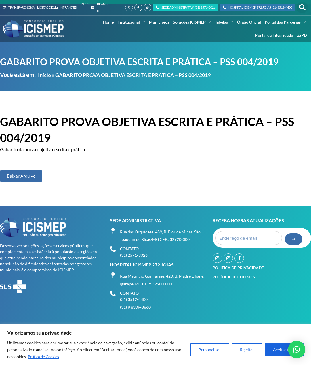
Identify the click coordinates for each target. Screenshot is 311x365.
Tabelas (224, 22)
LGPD (302, 35)
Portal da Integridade (274, 35)
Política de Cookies (45, 356)
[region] (155, 344)
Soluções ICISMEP (192, 22)
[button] (302, 7)
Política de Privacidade (238, 266)
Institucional (131, 22)
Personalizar (210, 349)
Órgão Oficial (249, 22)
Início (44, 75)
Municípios (159, 22)
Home (108, 22)
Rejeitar (247, 349)
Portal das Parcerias (285, 22)
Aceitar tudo (284, 349)
